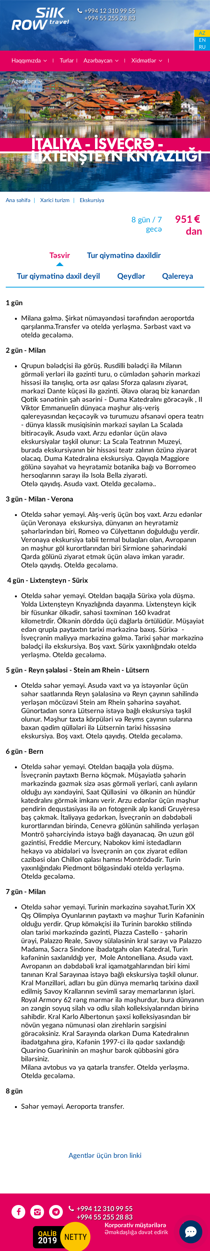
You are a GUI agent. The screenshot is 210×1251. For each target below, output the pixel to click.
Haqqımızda (29, 61)
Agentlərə (27, 81)
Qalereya (177, 276)
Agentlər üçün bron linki (105, 1155)
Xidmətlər (147, 61)
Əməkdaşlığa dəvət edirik (136, 1232)
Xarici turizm (55, 200)
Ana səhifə (18, 200)
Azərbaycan (102, 61)
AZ (202, 33)
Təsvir (59, 256)
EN (202, 40)
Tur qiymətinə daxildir (124, 256)
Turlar (67, 61)
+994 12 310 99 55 (109, 11)
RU (202, 47)
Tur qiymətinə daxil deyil (58, 276)
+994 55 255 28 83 (109, 18)
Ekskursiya (92, 200)
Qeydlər (131, 276)
